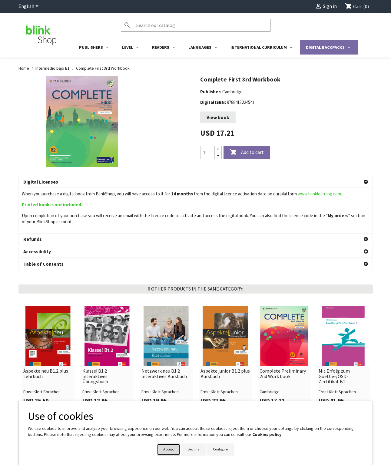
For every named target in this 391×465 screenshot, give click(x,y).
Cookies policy (266, 434)
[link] (48, 324)
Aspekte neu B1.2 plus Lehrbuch (45, 341)
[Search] (195, 25)
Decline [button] (193, 449)
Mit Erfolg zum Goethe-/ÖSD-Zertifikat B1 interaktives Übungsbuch (334, 344)
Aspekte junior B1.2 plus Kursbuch (225, 341)
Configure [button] (220, 449)
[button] (195, 182)
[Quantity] (207, 152)
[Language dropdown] (29, 6)
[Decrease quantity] (218, 155)
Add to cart (247, 153)
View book (218, 117)
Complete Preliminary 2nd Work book (283, 341)
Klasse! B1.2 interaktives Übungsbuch (95, 344)
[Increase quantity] (218, 149)
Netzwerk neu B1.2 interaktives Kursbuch (164, 341)
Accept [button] (168, 449)
